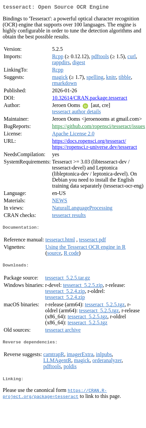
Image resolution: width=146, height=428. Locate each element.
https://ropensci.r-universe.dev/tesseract (94, 148)
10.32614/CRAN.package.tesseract (89, 99)
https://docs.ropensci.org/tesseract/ (89, 142)
